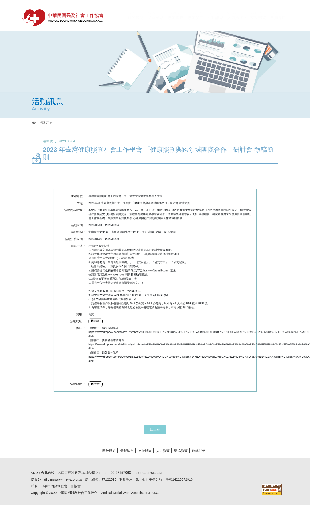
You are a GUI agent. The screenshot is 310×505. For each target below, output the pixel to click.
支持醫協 (143, 451)
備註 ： (97, 319)
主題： (98, 223)
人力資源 (161, 451)
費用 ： (97, 309)
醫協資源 (179, 451)
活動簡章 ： (95, 363)
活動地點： (95, 245)
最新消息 (125, 451)
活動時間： (95, 240)
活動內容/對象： (93, 228)
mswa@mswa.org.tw (65, 479)
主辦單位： (95, 218)
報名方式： (95, 256)
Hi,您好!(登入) (248, 10)
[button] (236, 20)
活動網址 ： (95, 314)
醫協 (63, 17)
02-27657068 (119, 473)
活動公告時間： (93, 250)
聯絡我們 (197, 451)
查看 (109, 362)
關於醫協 (108, 451)
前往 (109, 314)
